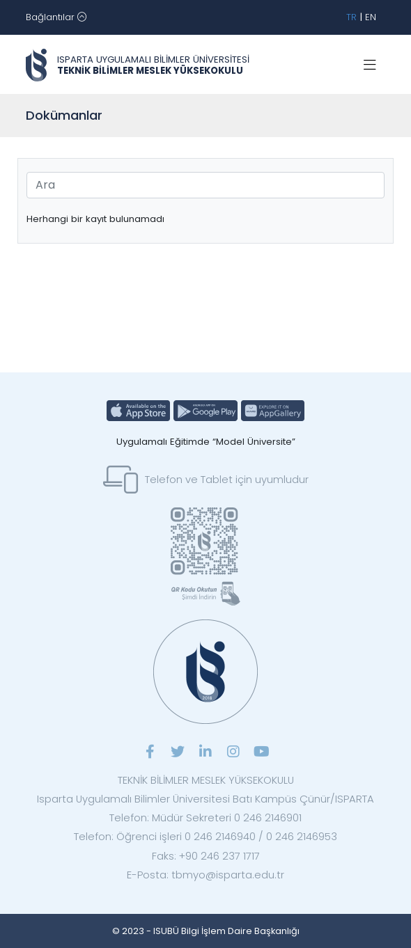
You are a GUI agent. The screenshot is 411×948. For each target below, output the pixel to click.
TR (351, 17)
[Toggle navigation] (56, 17)
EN (370, 17)
